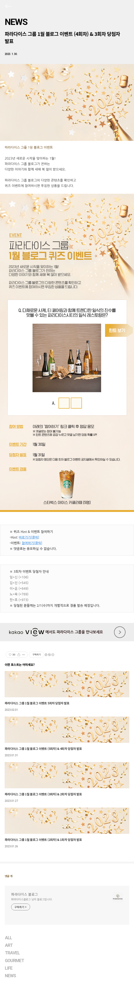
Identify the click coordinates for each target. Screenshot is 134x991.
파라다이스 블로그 (24, 894)
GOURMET (14, 960)
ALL (8, 937)
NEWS (16, 22)
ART (9, 945)
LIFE (8, 968)
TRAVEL (12, 952)
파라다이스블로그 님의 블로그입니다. (31, 899)
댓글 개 (8, 876)
